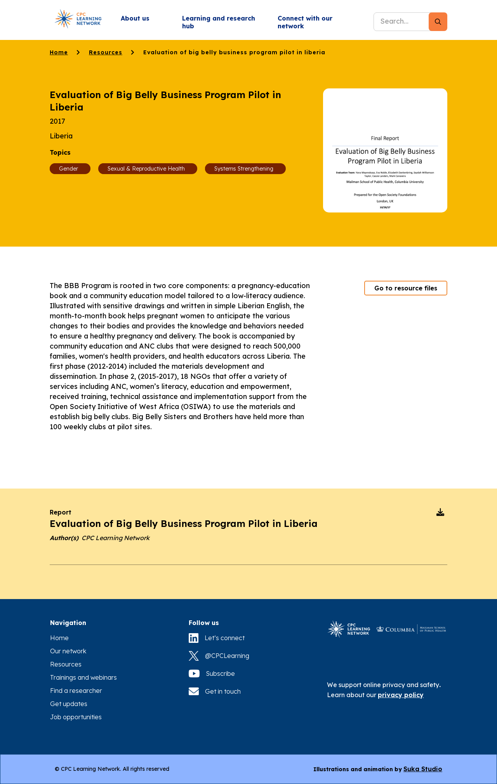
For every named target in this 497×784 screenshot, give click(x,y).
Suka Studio (422, 769)
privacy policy (401, 695)
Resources (105, 52)
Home (59, 52)
